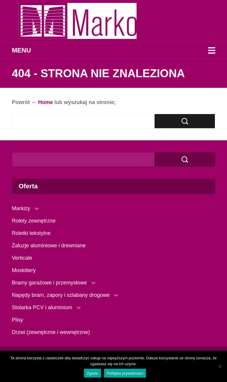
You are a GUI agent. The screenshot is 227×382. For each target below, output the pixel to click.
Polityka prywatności (125, 373)
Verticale (22, 258)
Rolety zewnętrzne (34, 220)
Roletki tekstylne (31, 233)
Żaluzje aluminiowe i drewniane (49, 245)
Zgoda (92, 373)
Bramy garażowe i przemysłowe (49, 282)
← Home (42, 102)
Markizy (21, 208)
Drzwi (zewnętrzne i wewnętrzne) (51, 332)
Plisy (17, 319)
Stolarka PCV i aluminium (42, 307)
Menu (21, 50)
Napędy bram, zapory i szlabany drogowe (61, 295)
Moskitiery (24, 270)
